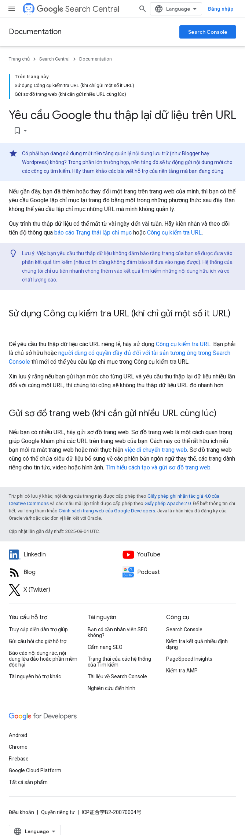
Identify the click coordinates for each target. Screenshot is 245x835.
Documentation (35, 31)
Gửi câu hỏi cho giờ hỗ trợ (37, 641)
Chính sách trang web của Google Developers (107, 510)
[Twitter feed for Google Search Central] (65, 590)
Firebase (19, 759)
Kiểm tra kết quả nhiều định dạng (197, 644)
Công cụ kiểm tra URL (174, 232)
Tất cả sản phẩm (28, 782)
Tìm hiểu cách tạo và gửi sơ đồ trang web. (159, 467)
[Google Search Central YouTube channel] (179, 554)
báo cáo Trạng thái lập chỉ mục (93, 232)
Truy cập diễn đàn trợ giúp (38, 629)
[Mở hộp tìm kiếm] (142, 8)
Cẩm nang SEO (105, 647)
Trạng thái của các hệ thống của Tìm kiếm (119, 662)
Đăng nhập (220, 9)
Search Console (207, 32)
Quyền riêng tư (58, 812)
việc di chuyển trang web (156, 449)
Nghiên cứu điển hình (111, 688)
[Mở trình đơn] (11, 9)
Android (18, 735)
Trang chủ (19, 59)
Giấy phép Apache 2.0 (168, 503)
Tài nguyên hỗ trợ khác (35, 676)
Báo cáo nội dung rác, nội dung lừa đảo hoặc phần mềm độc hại (43, 659)
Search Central (78, 9)
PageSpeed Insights (189, 659)
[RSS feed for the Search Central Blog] (65, 572)
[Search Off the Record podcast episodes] (179, 572)
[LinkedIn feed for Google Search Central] (65, 554)
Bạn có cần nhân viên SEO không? (117, 632)
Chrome (18, 747)
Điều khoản (21, 812)
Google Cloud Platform (35, 770)
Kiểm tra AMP (182, 671)
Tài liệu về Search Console (117, 676)
